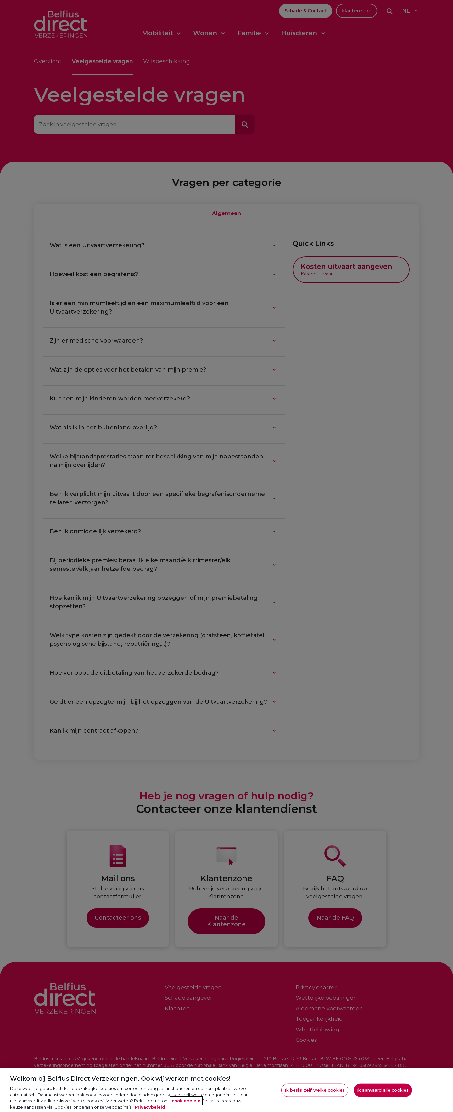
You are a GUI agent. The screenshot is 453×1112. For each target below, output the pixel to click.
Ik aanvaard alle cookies (383, 1096)
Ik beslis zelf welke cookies (315, 1096)
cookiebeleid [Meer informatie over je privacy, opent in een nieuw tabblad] (186, 1107)
